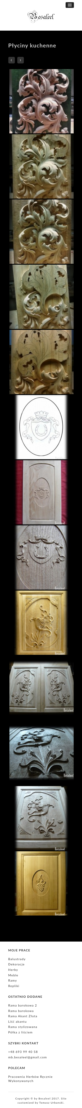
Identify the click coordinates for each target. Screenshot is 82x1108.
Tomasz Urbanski (51, 1102)
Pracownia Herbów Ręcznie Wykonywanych (30, 1079)
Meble (13, 975)
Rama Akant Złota (23, 1016)
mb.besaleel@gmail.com (27, 1057)
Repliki (13, 986)
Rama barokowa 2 (22, 1005)
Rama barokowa (21, 1011)
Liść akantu (17, 1021)
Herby (13, 970)
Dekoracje (16, 964)
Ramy (12, 980)
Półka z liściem (20, 1032)
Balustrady (17, 959)
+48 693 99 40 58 (23, 1052)
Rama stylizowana (22, 1027)
